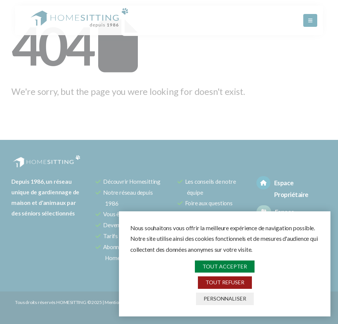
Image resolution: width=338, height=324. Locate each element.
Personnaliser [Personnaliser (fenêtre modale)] (225, 298)
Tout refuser (224, 282)
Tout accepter (224, 266)
